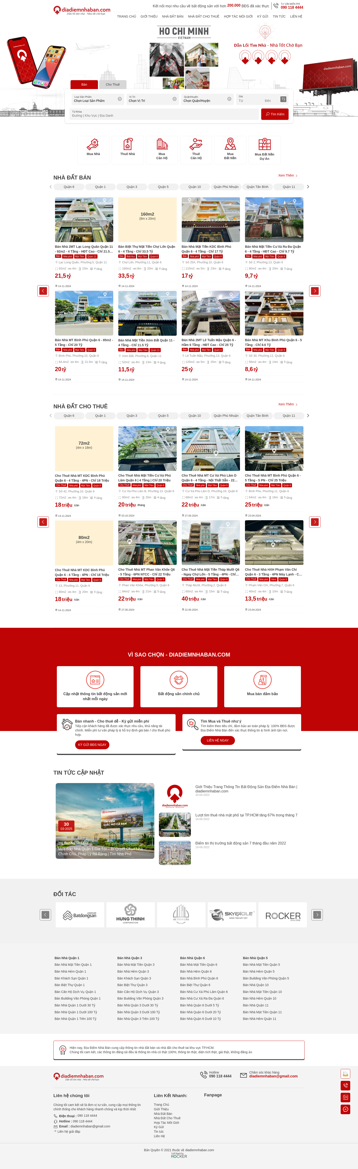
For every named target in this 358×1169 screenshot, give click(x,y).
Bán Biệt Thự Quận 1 (70, 985)
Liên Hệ (296, 16)
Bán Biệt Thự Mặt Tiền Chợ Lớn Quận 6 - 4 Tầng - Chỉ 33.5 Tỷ (146, 249)
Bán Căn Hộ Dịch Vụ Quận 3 (138, 992)
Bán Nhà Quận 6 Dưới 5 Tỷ (199, 1005)
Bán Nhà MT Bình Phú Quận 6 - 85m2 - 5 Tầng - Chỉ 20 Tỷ (84, 342)
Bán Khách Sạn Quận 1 (71, 978)
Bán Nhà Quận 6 (192, 958)
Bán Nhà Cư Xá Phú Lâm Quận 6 (204, 992)
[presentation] (50, 187)
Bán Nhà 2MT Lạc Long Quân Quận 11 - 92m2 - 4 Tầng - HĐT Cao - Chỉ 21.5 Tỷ (84, 249)
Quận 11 (289, 187)
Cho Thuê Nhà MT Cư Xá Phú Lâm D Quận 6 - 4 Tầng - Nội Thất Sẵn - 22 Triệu (209, 478)
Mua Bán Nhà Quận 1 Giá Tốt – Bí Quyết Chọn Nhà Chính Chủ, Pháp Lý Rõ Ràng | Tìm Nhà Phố (100, 851)
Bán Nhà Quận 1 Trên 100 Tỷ (75, 1019)
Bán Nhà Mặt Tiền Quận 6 (198, 964)
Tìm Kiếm (274, 114)
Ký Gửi (262, 16)
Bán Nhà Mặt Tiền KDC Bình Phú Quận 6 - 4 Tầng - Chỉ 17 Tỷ (206, 249)
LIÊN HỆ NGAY (218, 740)
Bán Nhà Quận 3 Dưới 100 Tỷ (138, 1012)
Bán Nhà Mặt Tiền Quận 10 (262, 992)
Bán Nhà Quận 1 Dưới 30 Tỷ (75, 1005)
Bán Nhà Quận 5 (255, 958)
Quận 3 (131, 187)
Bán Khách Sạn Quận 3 (134, 978)
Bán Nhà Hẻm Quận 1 (70, 971)
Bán (84, 84)
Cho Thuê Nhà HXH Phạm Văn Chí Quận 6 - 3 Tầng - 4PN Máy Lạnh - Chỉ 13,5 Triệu (273, 572)
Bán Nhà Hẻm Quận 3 (133, 971)
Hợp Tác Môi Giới (238, 16)
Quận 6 (69, 187)
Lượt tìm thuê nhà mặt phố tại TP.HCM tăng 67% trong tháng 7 (246, 815)
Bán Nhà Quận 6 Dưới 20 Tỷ (200, 1012)
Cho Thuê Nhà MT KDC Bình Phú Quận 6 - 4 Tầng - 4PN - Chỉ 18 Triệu (82, 478)
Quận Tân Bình (257, 187)
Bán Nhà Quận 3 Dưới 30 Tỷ (137, 1005)
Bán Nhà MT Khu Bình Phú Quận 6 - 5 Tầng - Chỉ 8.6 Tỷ (273, 342)
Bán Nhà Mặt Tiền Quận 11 (262, 1012)
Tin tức (279, 16)
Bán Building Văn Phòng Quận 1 (78, 998)
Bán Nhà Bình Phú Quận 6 (199, 978)
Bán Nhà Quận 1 (67, 958)
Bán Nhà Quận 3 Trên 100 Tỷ (138, 1019)
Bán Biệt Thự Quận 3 (132, 985)
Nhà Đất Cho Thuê (203, 16)
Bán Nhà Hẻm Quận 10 (259, 998)
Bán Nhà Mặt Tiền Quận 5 (261, 964)
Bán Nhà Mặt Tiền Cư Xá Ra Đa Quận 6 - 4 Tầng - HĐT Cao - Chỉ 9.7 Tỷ (273, 249)
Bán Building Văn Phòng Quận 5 (266, 978)
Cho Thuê (113, 84)
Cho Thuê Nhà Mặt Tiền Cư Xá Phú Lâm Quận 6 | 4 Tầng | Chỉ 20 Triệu (144, 478)
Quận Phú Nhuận (226, 187)
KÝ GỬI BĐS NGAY (92, 745)
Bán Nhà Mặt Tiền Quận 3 (136, 964)
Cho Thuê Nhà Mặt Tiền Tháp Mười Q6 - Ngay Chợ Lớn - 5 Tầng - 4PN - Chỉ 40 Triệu (211, 572)
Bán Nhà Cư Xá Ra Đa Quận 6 (202, 998)
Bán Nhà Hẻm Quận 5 (258, 971)
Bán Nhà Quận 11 (255, 1005)
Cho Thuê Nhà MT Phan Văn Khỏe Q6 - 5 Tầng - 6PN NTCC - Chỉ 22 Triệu (146, 572)
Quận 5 (163, 187)
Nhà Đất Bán (173, 16)
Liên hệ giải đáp (66, 1131)
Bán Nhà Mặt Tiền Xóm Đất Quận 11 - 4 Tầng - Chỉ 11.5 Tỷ (146, 342)
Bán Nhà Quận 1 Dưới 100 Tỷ (76, 1012)
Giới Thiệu (149, 16)
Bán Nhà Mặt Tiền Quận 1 (73, 964)
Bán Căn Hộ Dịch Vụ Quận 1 (75, 992)
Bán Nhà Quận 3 (129, 958)
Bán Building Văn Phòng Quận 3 (140, 998)
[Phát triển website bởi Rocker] (179, 1151)
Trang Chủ (126, 16)
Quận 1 (100, 187)
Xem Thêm (288, 176)
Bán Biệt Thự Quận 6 (195, 985)
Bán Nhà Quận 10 (255, 985)
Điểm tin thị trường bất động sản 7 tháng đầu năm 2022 (240, 843)
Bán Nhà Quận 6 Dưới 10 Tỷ (200, 1019)
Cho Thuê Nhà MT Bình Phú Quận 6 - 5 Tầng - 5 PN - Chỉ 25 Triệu (273, 478)
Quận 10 (195, 187)
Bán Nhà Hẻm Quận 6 (196, 971)
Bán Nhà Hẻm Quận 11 (259, 1019)
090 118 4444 (292, 7)
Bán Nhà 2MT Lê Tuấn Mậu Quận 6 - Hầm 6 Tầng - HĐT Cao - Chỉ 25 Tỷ (209, 342)
